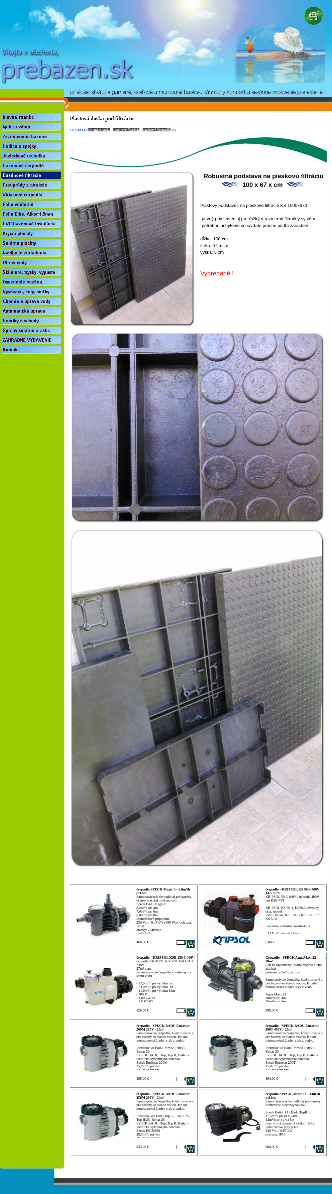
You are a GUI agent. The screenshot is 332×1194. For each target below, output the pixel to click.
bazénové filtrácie (126, 129)
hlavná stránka (99, 129)
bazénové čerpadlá (156, 129)
